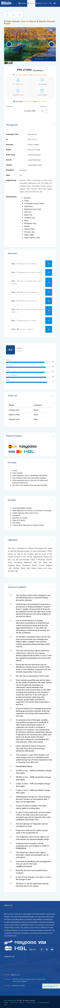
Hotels (23, 3)
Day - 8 (31, 329)
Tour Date (9, 106)
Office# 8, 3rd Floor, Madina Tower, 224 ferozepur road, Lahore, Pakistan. (29, 980)
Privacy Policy (31, 1002)
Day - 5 (31, 300)
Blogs (6, 1002)
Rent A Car (41, 3)
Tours (31, 3)
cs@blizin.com (15, 975)
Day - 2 (31, 272)
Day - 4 (31, 292)
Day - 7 (31, 320)
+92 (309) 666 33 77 (50, 987)
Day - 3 (31, 282)
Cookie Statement (43, 1002)
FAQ (5, 1005)
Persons (43, 106)
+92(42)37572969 (18, 986)
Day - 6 (31, 311)
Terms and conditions (17, 1002)
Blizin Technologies (10, 1000)
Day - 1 (31, 263)
